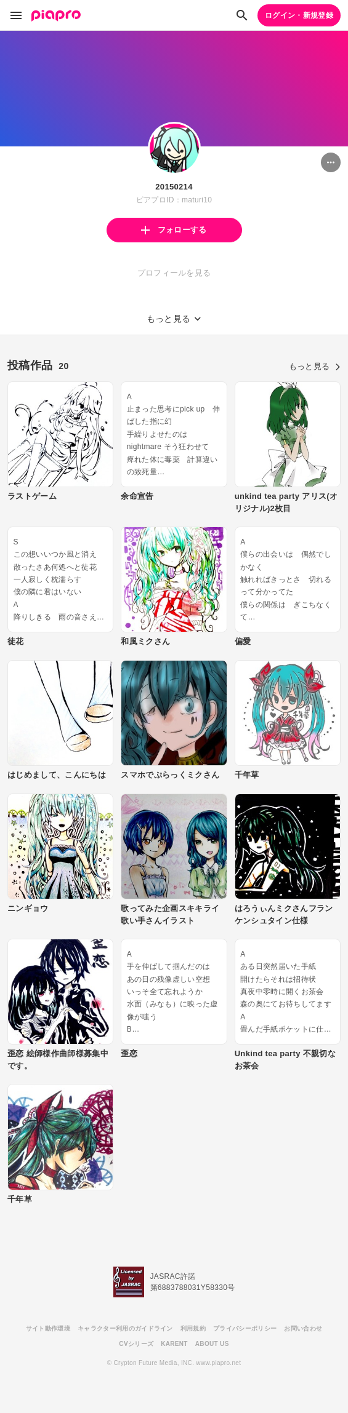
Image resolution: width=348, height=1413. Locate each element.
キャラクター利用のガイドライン (125, 1328)
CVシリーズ (136, 1343)
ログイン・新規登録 (299, 15)
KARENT (174, 1343)
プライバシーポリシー (245, 1328)
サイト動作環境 (48, 1328)
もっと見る (315, 366)
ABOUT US (212, 1343)
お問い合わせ (303, 1328)
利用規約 (193, 1328)
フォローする (173, 229)
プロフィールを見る (174, 272)
